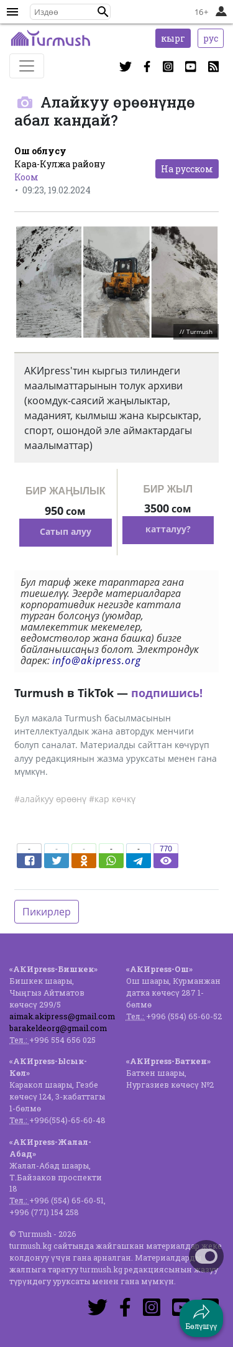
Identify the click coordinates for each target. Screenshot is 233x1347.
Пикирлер (46, 912)
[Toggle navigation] (26, 65)
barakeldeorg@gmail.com (58, 1028)
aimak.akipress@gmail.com (62, 1016)
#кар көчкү (112, 799)
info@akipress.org (96, 660)
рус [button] (210, 38)
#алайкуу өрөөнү (50, 799)
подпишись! (167, 692)
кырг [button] (173, 38)
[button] (103, 11)
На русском (187, 169)
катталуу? (168, 529)
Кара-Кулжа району (59, 164)
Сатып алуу (65, 531)
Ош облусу (40, 151)
